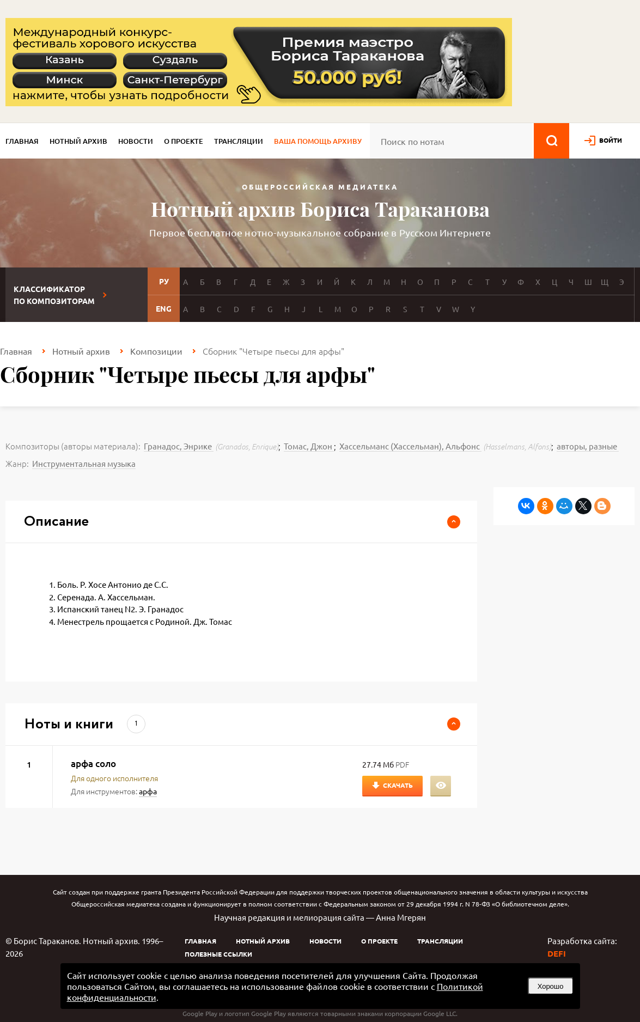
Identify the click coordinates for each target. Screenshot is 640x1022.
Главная (22, 141)
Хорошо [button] (551, 986)
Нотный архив (78, 141)
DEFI (556, 953)
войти (610, 140)
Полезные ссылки (218, 954)
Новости (135, 141)
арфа (148, 791)
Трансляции (238, 141)
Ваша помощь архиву (318, 141)
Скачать (398, 785)
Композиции (156, 350)
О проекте (183, 141)
